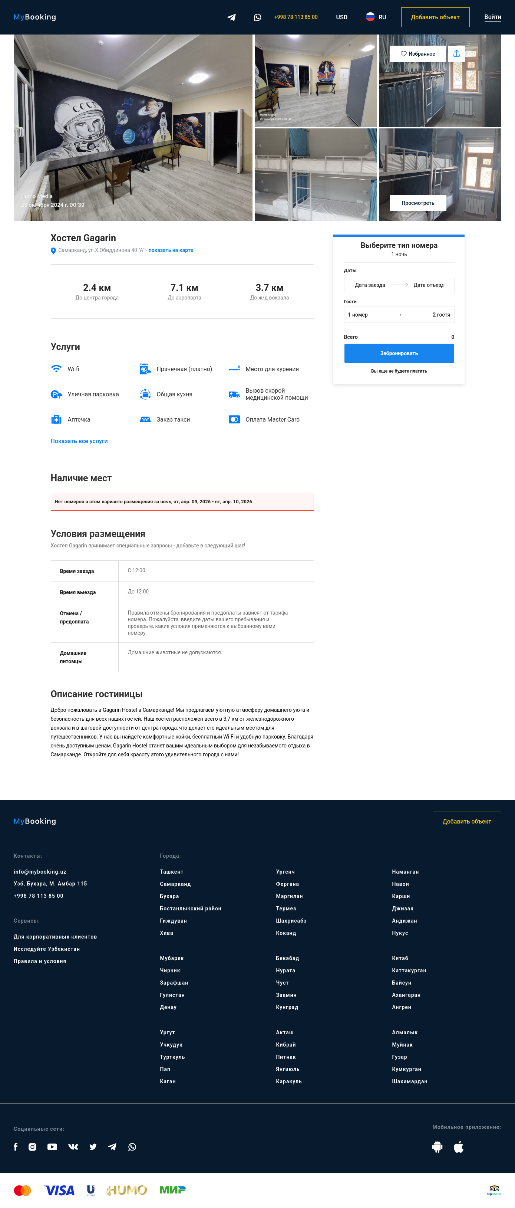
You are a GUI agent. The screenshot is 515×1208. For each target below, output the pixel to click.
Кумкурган (406, 1069)
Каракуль (289, 1081)
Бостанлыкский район (191, 908)
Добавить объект (435, 17)
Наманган (405, 872)
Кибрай (286, 1045)
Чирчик (170, 970)
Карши (401, 896)
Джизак (403, 908)
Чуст (282, 983)
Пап (165, 1069)
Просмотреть (418, 203)
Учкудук (171, 1045)
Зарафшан (174, 983)
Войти (493, 16)
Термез (286, 908)
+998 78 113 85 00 (296, 17)
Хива (167, 933)
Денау (168, 1007)
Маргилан (289, 896)
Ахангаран (406, 995)
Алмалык (405, 1032)
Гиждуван (173, 921)
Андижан (404, 921)
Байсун (401, 983)
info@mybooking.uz (40, 872)
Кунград (287, 1007)
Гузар (399, 1057)
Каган (168, 1081)
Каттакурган (409, 970)
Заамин (286, 995)
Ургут (167, 1032)
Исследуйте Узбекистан (47, 949)
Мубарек (172, 958)
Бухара (169, 896)
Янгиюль (288, 1069)
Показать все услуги (79, 441)
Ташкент (172, 872)
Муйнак (402, 1045)
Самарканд (175, 884)
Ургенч (285, 872)
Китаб (400, 958)
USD (342, 17)
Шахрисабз (291, 921)
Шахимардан (409, 1081)
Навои (400, 884)
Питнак (286, 1057)
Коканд (286, 933)
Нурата (286, 970)
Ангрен (401, 1007)
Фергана (287, 884)
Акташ (285, 1032)
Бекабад (287, 958)
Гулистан (172, 995)
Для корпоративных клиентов (55, 937)
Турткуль (172, 1057)
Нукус (400, 933)
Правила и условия (40, 961)
